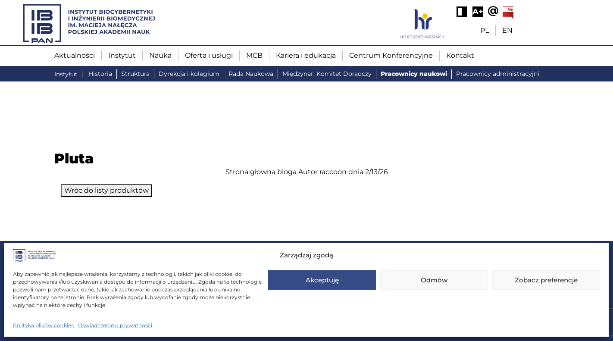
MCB (254, 55)
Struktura (135, 74)
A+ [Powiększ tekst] (477, 11)
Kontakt (460, 55)
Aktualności (74, 55)
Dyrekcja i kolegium (189, 74)
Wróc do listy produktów (106, 190)
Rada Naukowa (250, 74)
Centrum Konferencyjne (391, 55)
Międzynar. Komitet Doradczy (327, 74)
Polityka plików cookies (43, 325)
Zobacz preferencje (546, 280)
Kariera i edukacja (306, 55)
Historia (100, 74)
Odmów (434, 280)
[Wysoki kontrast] (462, 11)
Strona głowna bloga (261, 172)
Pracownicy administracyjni (497, 74)
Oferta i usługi (209, 55)
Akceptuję (322, 280)
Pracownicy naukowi (414, 74)
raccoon (333, 172)
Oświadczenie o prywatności (115, 325)
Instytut (122, 55)
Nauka (160, 55)
